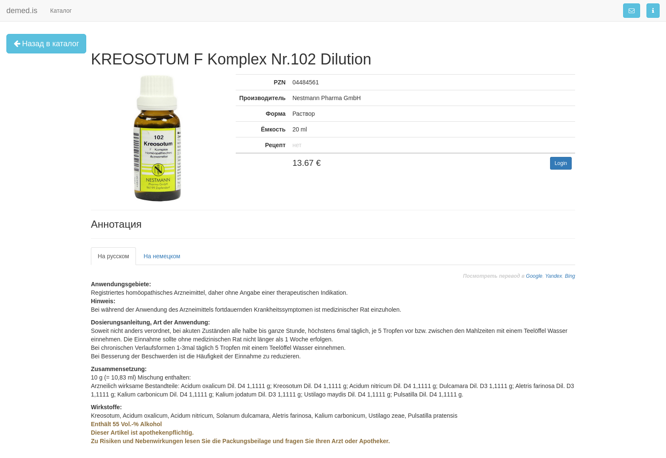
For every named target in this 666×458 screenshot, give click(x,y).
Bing (570, 276)
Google (534, 276)
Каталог (61, 10)
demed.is (21, 10)
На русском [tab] (113, 256)
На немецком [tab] (162, 256)
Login (561, 163)
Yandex (553, 276)
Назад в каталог (46, 43)
